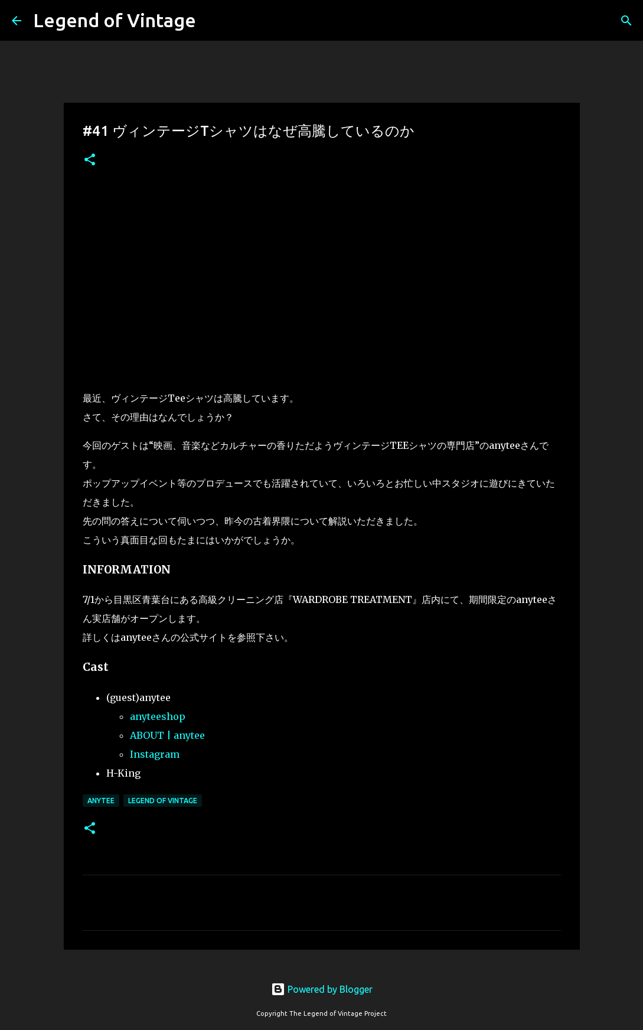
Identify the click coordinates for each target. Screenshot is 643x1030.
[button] (90, 160)
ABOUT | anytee (167, 735)
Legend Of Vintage (162, 800)
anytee (101, 800)
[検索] (626, 20)
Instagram (154, 754)
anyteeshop (157, 716)
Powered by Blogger (322, 989)
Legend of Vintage (114, 20)
